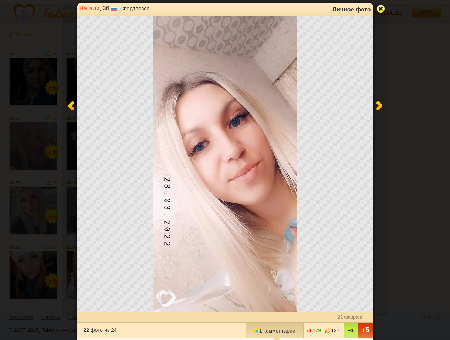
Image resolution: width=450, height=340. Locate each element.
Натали (89, 8)
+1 (351, 330)
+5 (365, 330)
